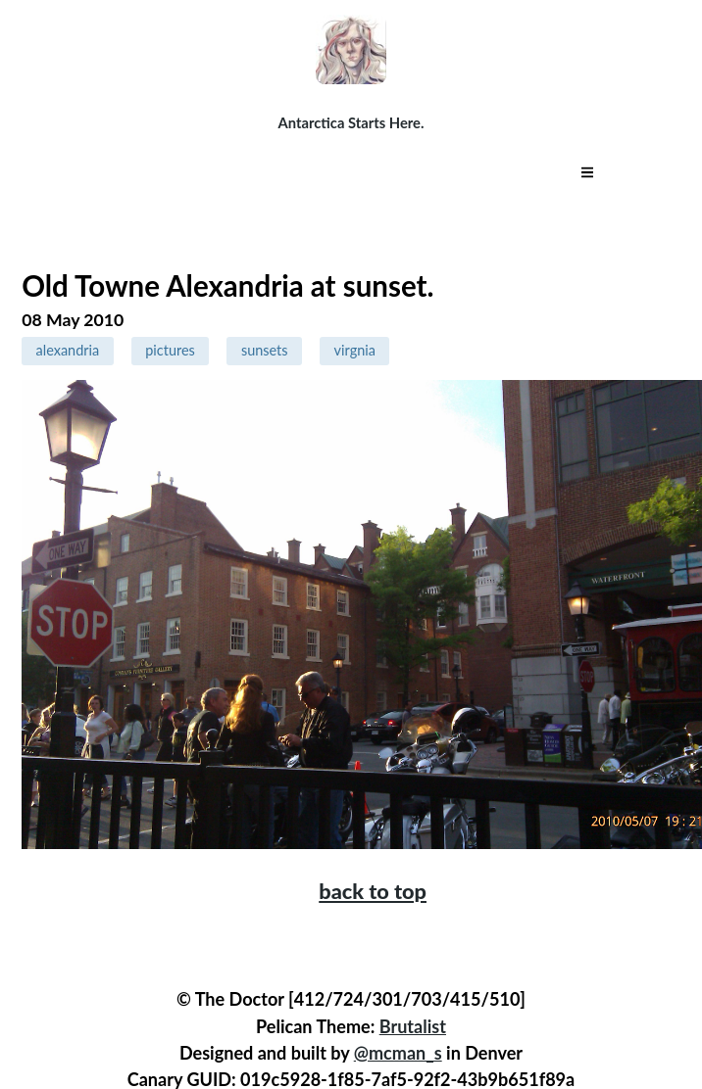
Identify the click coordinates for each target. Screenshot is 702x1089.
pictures (170, 350)
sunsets (264, 350)
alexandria (68, 350)
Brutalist (412, 1026)
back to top (372, 891)
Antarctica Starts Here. (351, 122)
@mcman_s (398, 1053)
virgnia (355, 350)
